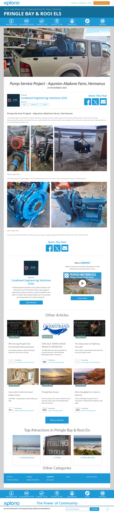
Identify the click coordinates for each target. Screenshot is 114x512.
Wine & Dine (50, 480)
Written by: (31, 277)
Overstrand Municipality (56, 362)
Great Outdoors (91, 477)
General (44, 104)
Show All (10, 477)
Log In (90, 3)
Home (6, 9)
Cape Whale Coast (17, 9)
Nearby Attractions (33, 480)
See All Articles (57, 420)
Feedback (82, 3)
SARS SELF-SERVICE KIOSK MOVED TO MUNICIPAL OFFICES (54, 346)
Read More (82, 298)
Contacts (74, 3)
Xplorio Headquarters (55, 411)
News (24, 104)
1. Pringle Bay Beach (26, 457)
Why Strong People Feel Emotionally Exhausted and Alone (21, 346)
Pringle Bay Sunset (50, 392)
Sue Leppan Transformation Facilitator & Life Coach (25, 362)
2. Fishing (57, 457)
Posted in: (24, 102)
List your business (101, 3)
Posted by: (24, 95)
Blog (48, 9)
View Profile (31, 302)
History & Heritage (12, 480)
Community (56, 9)
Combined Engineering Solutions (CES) (44, 98)
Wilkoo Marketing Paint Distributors (25, 411)
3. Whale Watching (87, 457)
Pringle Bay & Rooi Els (36, 9)
